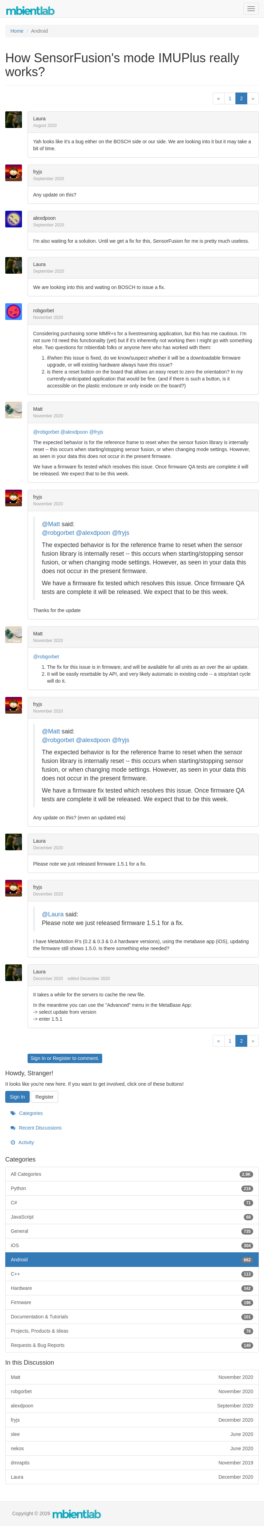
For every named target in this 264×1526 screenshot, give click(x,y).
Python (132, 1188)
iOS (132, 1245)
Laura (39, 118)
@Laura (53, 914)
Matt (38, 409)
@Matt (51, 524)
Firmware (132, 1302)
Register (62, 1058)
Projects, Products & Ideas (132, 1330)
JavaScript (132, 1216)
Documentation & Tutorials (132, 1316)
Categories (26, 1113)
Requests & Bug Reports (132, 1345)
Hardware (132, 1288)
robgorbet (43, 310)
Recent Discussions (36, 1128)
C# (132, 1202)
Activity (22, 1142)
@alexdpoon (74, 432)
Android (132, 1259)
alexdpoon (44, 218)
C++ (132, 1273)
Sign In (38, 1058)
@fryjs (96, 432)
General (132, 1231)
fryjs (37, 172)
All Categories (132, 1174)
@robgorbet (46, 432)
